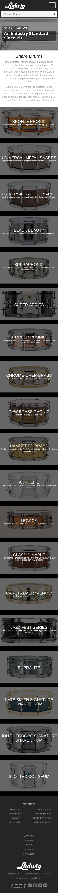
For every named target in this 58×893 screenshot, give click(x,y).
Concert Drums (42, 809)
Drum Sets (15, 809)
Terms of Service (35, 878)
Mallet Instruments (43, 822)
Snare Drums (15, 813)
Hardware (15, 818)
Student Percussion (42, 818)
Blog (29, 845)
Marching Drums (43, 813)
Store (29, 849)
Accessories (15, 822)
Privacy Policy (21, 878)
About (29, 840)
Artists (29, 836)
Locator (29, 854)
